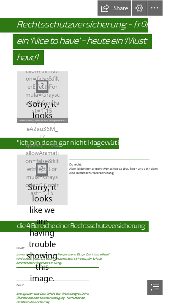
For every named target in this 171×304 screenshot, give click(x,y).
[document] (85, 152)
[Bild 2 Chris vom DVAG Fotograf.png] (42, 96)
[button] (114, 8)
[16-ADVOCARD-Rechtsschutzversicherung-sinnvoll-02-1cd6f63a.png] (42, 180)
